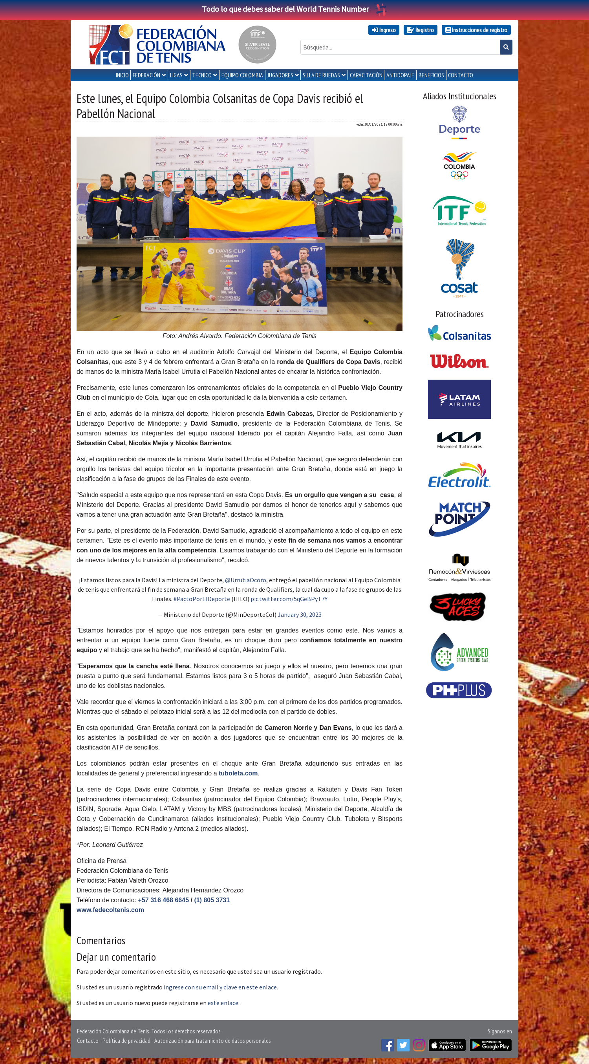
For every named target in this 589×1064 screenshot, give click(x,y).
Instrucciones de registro (476, 30)
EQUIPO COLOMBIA (242, 75)
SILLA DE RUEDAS (321, 75)
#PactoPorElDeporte (202, 599)
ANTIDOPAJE (400, 75)
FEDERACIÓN (146, 75)
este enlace (223, 1003)
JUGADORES (280, 75)
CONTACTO (460, 75)
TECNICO (202, 75)
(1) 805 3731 (212, 900)
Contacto (88, 1040)
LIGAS (176, 75)
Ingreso (384, 30)
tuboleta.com (238, 773)
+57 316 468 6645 (163, 900)
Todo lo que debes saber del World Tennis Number (294, 9)
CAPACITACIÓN (366, 75)
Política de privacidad (126, 1040)
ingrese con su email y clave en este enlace (220, 987)
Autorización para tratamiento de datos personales (212, 1040)
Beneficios (431, 75)
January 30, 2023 (300, 614)
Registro (420, 30)
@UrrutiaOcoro (245, 580)
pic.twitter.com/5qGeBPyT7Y (289, 599)
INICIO (122, 75)
